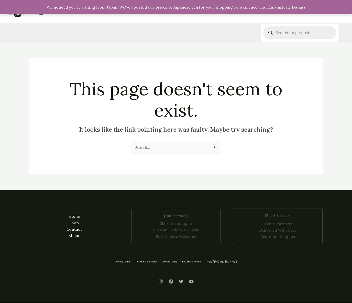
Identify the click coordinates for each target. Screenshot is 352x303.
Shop (74, 223)
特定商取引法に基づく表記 (225, 261)
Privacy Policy (120, 261)
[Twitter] (181, 282)
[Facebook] (171, 282)
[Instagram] (160, 282)
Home (74, 216)
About (74, 236)
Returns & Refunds (195, 261)
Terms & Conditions (145, 261)
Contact (74, 229)
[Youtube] (191, 282)
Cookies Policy (170, 261)
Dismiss (299, 7)
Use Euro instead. (274, 7)
